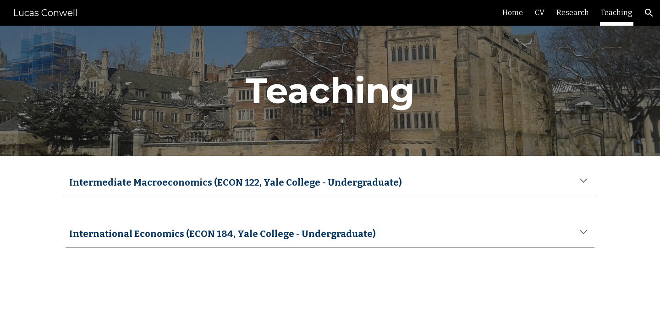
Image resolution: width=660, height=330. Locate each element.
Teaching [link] (616, 12)
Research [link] (572, 12)
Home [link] (512, 12)
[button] (649, 13)
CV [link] (539, 12)
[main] (330, 90)
